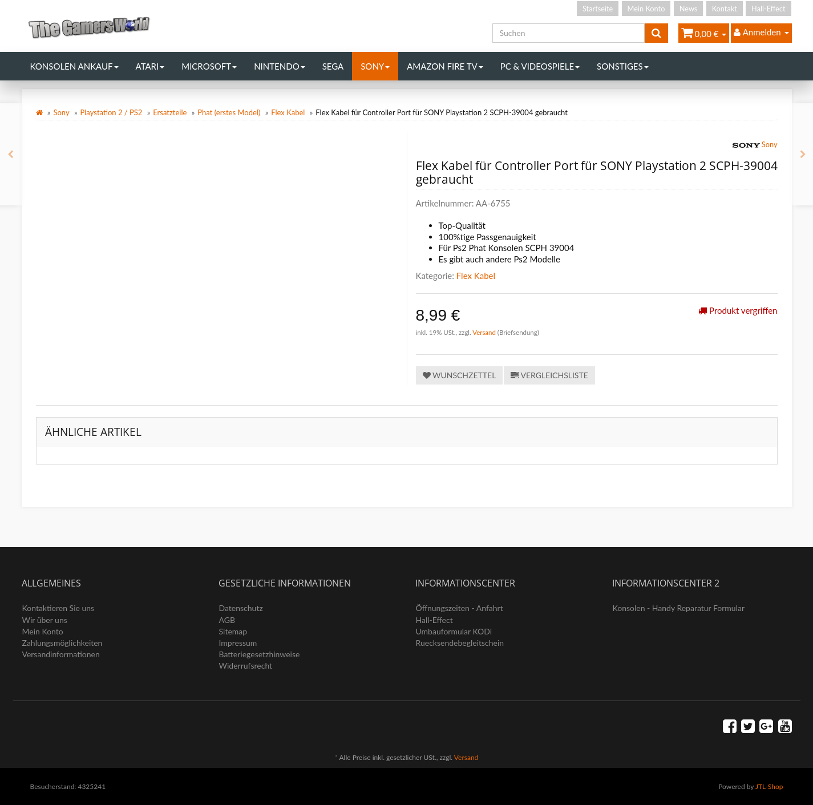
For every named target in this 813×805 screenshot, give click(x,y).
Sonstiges (623, 66)
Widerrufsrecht (246, 665)
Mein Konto (646, 8)
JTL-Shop (769, 786)
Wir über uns (44, 620)
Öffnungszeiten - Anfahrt (459, 608)
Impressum (238, 643)
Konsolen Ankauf (74, 66)
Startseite (598, 8)
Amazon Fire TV (445, 66)
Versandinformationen (61, 654)
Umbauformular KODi (454, 631)
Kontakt (724, 8)
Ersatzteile (170, 112)
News (688, 8)
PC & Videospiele (540, 66)
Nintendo (279, 66)
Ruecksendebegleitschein (460, 643)
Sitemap (233, 631)
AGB (227, 620)
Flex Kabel (288, 112)
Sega (333, 66)
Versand (484, 332)
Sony (375, 66)
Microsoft (209, 66)
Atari (150, 66)
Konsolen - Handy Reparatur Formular (679, 608)
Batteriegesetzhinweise (259, 654)
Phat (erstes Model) (228, 112)
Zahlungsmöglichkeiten (62, 643)
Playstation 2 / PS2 (111, 112)
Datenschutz (241, 608)
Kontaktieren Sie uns (58, 608)
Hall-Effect (768, 8)
